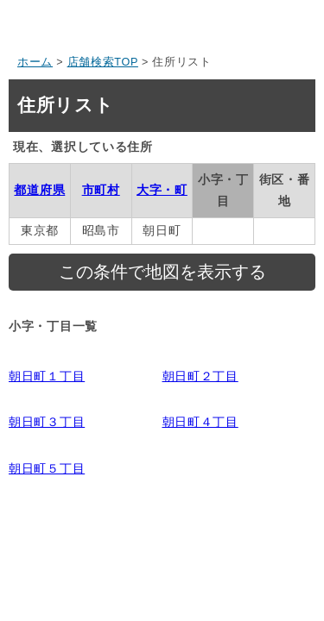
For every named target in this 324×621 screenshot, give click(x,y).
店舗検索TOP (102, 62)
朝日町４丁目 (200, 422)
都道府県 (39, 190)
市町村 (101, 190)
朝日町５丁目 (47, 468)
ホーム (35, 62)
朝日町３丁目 (47, 422)
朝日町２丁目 (200, 376)
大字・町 (162, 190)
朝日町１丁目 (47, 376)
